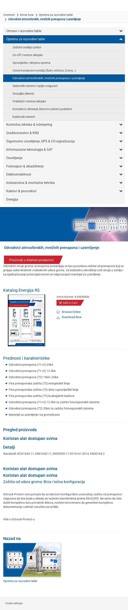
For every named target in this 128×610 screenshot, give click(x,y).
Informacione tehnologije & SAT (29, 150)
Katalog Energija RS (21, 290)
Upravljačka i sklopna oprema (31, 62)
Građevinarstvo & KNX (22, 133)
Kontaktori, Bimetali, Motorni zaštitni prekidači (42, 109)
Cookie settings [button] (14, 603)
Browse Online (71, 312)
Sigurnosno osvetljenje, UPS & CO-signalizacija (40, 141)
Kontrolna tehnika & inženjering (29, 125)
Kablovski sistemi (24, 116)
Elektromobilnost (18, 174)
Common (9, 14)
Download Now (72, 317)
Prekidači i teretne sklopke (29, 101)
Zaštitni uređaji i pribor (27, 47)
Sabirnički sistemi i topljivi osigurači (35, 86)
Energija (12, 199)
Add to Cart (70, 302)
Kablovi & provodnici (21, 191)
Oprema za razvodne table (56, 14)
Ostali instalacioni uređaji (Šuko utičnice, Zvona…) (44, 70)
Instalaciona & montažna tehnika (30, 183)
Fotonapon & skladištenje (25, 166)
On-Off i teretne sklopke (28, 55)
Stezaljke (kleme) (23, 93)
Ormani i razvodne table (23, 31)
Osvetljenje (14, 158)
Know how (27, 14)
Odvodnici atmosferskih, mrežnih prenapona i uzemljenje (49, 78)
